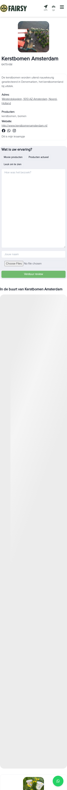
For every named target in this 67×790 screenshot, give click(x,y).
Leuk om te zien (12, 164)
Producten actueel (39, 157)
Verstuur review (33, 274)
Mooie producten (13, 157)
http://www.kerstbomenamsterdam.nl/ (25, 125)
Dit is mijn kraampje (13, 136)
